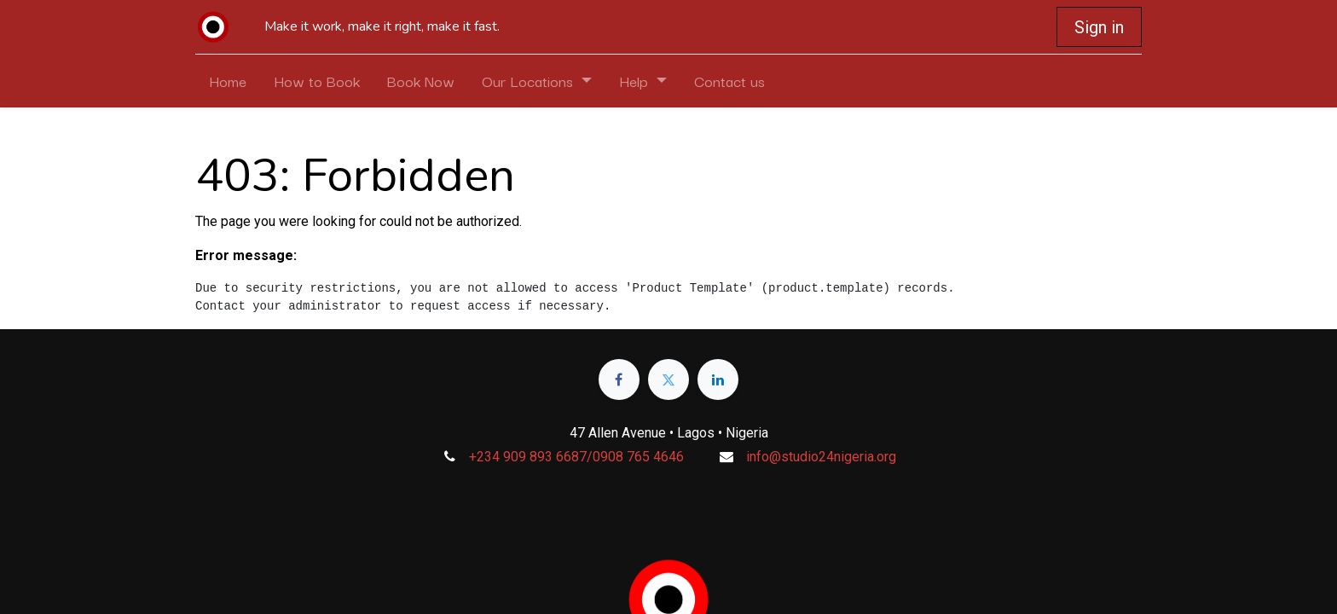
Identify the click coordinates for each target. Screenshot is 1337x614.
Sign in (1099, 27)
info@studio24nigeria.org (821, 457)
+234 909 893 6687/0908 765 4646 (576, 457)
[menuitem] (227, 81)
